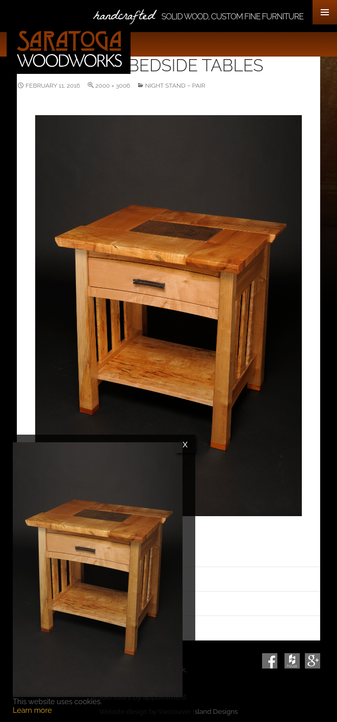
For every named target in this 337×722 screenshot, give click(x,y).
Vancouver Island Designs (198, 711)
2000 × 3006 (112, 85)
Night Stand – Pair (175, 85)
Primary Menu (325, 12)
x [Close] (185, 444)
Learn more (32, 710)
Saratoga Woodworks (68, 48)
